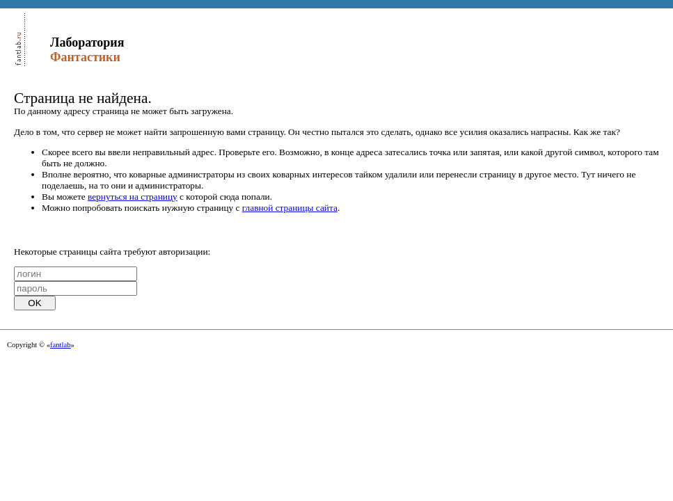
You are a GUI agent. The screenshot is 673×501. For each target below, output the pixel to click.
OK (34, 303)
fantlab (60, 345)
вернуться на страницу (132, 196)
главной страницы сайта (290, 207)
